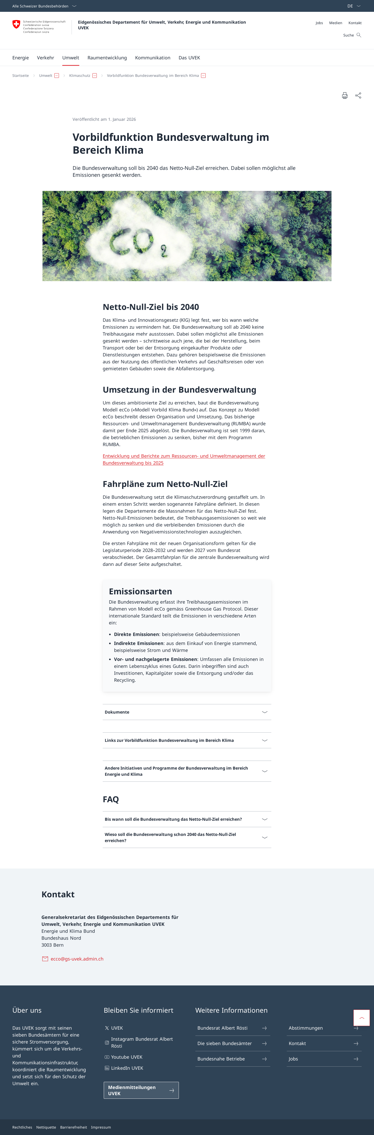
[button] (20, 57)
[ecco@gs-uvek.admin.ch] (73, 959)
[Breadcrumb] (185, 75)
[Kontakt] (355, 22)
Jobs (324, 1059)
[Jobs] (319, 22)
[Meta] (339, 22)
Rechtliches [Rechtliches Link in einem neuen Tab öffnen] (22, 1127)
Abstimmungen (324, 1028)
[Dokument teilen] (358, 95)
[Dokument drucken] (344, 95)
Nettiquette (46, 1127)
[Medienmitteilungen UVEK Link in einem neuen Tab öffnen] (141, 1090)
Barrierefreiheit (73, 1127)
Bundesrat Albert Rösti (232, 1028)
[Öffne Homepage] (129, 30)
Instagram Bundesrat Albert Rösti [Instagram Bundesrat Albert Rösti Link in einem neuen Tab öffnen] (138, 1042)
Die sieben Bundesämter (232, 1043)
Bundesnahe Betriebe (232, 1059)
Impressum (101, 1127)
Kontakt (324, 1043)
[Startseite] (20, 75)
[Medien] (335, 22)
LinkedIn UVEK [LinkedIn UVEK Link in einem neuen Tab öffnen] (123, 1068)
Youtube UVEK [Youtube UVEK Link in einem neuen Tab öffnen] (123, 1057)
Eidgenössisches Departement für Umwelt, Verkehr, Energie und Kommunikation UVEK (162, 25)
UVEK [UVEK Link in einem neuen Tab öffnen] (113, 1028)
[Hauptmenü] (183, 57)
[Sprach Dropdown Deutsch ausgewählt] (352, 6)
